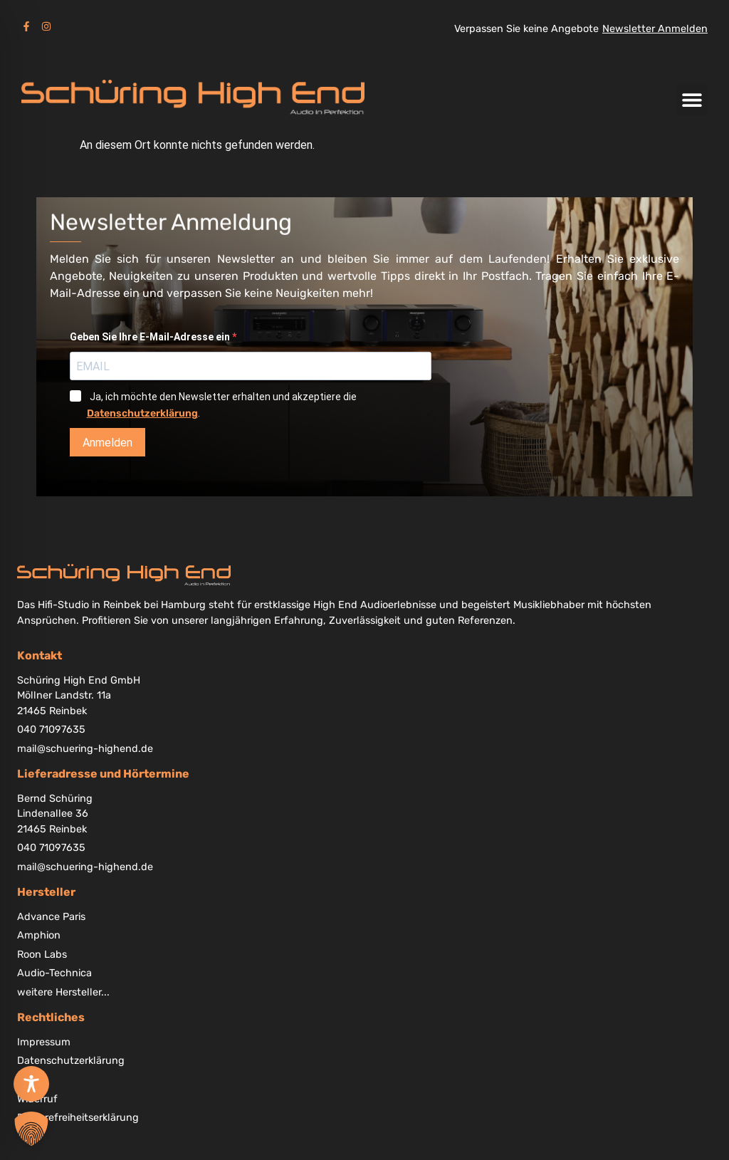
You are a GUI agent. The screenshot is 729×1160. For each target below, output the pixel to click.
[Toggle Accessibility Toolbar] (31, 1084)
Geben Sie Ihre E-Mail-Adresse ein (151, 337)
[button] (692, 99)
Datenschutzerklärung (142, 413)
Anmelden (107, 442)
